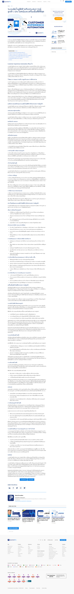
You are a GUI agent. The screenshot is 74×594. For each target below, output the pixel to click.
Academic (38, 548)
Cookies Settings (44, 588)
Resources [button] (40, 2)
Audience (19, 551)
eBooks (29, 548)
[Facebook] (13, 487)
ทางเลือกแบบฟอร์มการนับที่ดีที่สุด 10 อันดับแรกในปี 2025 (43, 520)
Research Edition (20, 553)
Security (9, 553)
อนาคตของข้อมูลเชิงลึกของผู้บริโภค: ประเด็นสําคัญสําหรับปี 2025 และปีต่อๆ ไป (28, 520)
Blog (28, 546)
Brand (63, 553)
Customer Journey (51, 557)
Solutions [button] (34, 2)
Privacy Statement (32, 588)
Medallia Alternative (40, 556)
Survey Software (20, 546)
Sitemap (26, 588)
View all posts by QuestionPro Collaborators (23, 501)
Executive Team (64, 547)
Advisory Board (64, 551)
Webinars (29, 553)
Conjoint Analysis (51, 547)
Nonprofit (38, 547)
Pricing (49, 2)
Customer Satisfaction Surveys (53, 551)
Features (45, 2)
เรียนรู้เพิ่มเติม (23, 479)
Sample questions (10, 546)
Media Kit (63, 554)
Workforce (19, 548)
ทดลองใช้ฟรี (31, 479)
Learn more (58, 18)
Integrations (9, 551)
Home (9, 6)
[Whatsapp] (20, 487)
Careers (63, 552)
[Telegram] (24, 487)
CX (11, 6)
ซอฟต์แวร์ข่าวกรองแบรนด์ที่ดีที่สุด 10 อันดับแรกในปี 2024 (61, 31)
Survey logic (9, 548)
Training (29, 552)
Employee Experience (52, 556)
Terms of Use (38, 588)
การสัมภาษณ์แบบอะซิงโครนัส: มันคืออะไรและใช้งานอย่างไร (58, 520)
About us (63, 546)
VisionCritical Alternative (40, 555)
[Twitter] (16, 487)
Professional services (10, 552)
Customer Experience (21, 547)
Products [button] (29, 2)
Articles (29, 547)
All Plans (38, 546)
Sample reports (10, 547)
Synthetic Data (51, 558)
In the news (63, 548)
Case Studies (30, 551)
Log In (65, 0)
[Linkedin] (9, 487)
